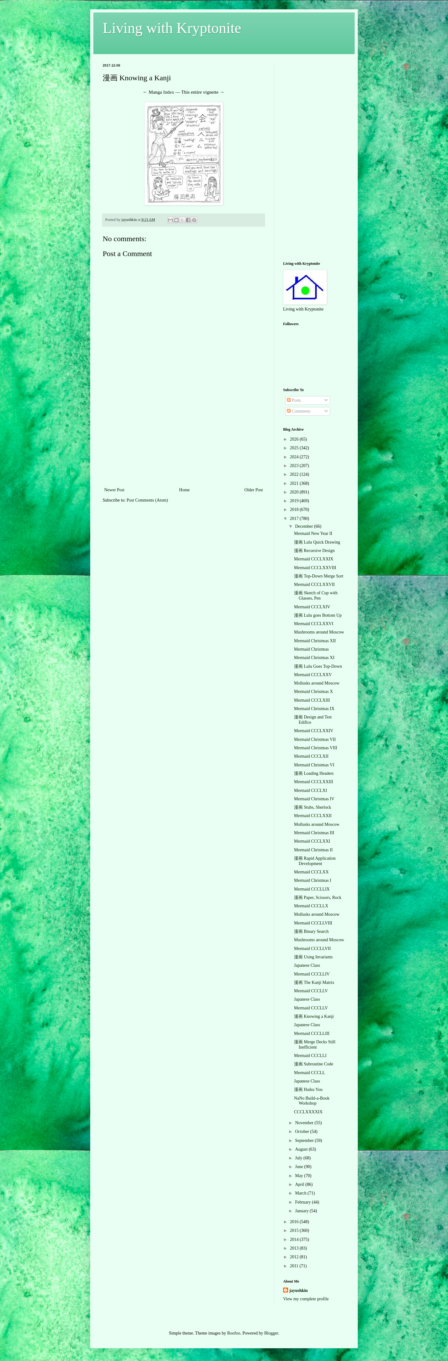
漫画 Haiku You (308, 1089)
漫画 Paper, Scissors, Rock (317, 897)
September (305, 1140)
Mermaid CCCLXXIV (313, 730)
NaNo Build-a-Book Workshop (311, 1101)
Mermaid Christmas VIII (315, 748)
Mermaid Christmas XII (315, 640)
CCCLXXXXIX (308, 1112)
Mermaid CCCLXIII (312, 700)
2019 (295, 500)
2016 (295, 1221)
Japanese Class (307, 965)
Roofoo (233, 1333)
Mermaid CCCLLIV (312, 974)
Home (184, 490)
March (301, 1193)
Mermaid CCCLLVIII (313, 923)
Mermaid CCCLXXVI (313, 623)
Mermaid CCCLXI (310, 790)
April (300, 1184)
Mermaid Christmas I (312, 880)
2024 (295, 457)
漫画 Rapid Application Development (315, 861)
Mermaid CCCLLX (311, 906)
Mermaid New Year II (313, 533)
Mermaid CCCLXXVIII (315, 567)
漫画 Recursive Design (314, 550)
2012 (295, 1257)
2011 (295, 1266)
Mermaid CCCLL (309, 1072)
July (299, 1158)
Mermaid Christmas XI (314, 657)
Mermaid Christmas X (313, 691)
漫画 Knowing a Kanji (314, 1016)
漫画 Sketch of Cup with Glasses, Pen (316, 596)
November (305, 1122)
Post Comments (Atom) (147, 500)
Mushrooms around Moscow (319, 632)
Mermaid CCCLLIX (312, 889)
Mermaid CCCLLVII (312, 948)
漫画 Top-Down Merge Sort (318, 576)
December (304, 526)
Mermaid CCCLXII (311, 756)
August (302, 1149)
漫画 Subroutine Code (313, 1064)
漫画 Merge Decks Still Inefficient (314, 1045)
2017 (295, 518)
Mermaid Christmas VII (315, 739)
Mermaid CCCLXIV (312, 607)
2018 (295, 509)
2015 (295, 1230)
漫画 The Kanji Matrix (314, 982)
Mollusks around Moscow (316, 683)
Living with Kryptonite (172, 28)
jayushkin (298, 1290)
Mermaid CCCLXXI (312, 841)
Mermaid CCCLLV (311, 991)
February (303, 1202)
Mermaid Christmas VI (314, 765)
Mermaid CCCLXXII (313, 815)
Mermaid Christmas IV (314, 799)
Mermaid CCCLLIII (311, 1033)
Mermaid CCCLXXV (313, 674)
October (302, 1131)
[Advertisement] (183, 439)
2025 (295, 448)
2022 (295, 474)
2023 (295, 465)
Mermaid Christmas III (314, 832)
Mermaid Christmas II (313, 850)
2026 (295, 439)
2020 (295, 492)
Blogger (271, 1333)
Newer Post (114, 490)
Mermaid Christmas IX (314, 708)
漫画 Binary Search (311, 931)
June (299, 1166)
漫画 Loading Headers (314, 773)
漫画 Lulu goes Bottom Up (318, 615)
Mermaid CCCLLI (310, 1055)
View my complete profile (306, 1299)
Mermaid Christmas (311, 649)
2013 (295, 1248)
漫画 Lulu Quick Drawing (317, 542)
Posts (294, 400)
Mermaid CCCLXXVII (314, 584)
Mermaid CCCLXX (311, 872)
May (299, 1175)
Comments (298, 411)
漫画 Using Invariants (313, 957)
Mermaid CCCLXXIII (313, 781)
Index (168, 92)
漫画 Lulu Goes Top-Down (318, 666)
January (302, 1211)
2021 (295, 483)
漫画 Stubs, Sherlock (312, 807)
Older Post (254, 490)
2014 (295, 1239)
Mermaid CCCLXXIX (313, 559)
